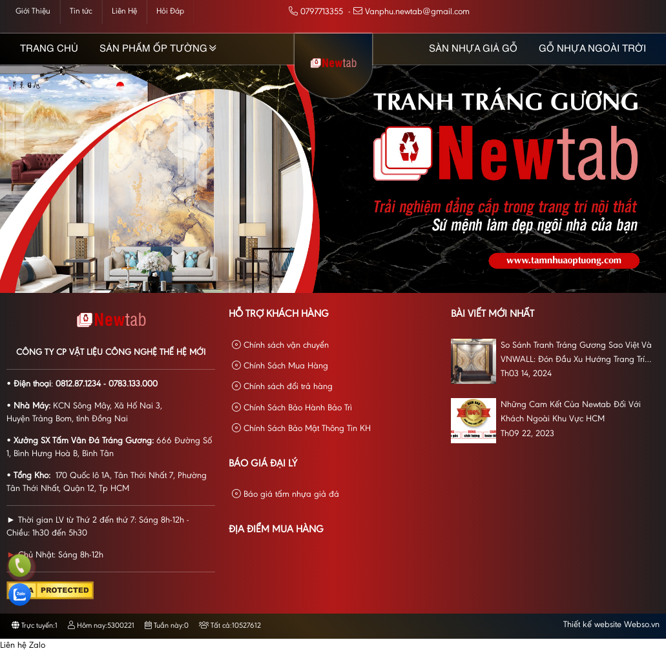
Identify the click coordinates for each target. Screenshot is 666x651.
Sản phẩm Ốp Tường (153, 49)
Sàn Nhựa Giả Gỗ (473, 49)
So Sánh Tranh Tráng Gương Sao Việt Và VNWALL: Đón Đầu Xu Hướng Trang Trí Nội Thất (576, 354)
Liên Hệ (124, 11)
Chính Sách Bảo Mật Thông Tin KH (301, 429)
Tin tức (81, 11)
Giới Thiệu (33, 11)
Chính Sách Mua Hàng (280, 366)
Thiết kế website (592, 625)
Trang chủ (49, 49)
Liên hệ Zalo (22, 645)
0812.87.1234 (78, 384)
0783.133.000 (133, 384)
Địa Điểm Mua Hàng (276, 530)
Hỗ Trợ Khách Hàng (279, 314)
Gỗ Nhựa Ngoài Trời (592, 49)
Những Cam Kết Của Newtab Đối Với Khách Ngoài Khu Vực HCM (571, 412)
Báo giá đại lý (263, 464)
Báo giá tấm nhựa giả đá (285, 494)
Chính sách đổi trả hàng (282, 387)
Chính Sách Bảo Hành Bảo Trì (292, 408)
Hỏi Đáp (170, 11)
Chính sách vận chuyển (280, 345)
